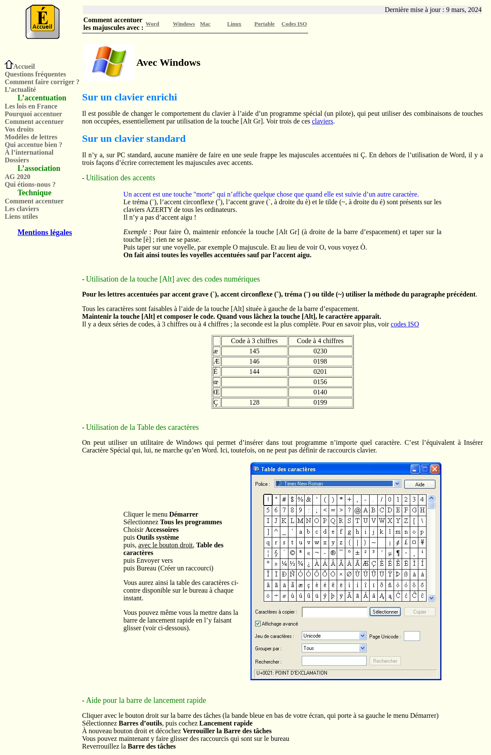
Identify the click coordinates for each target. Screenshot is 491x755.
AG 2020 (17, 176)
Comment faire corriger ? (42, 81)
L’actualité (20, 89)
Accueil (20, 65)
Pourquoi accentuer (33, 114)
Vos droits (19, 129)
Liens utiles (21, 216)
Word (152, 24)
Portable (264, 24)
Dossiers (17, 160)
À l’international (29, 152)
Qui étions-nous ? (30, 184)
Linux (234, 24)
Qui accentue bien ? (33, 144)
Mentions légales (45, 232)
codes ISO (405, 324)
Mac (205, 24)
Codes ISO (294, 24)
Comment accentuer (34, 121)
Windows (184, 24)
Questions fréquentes (35, 74)
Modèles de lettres (31, 137)
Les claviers (22, 208)
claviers (322, 121)
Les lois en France (31, 106)
